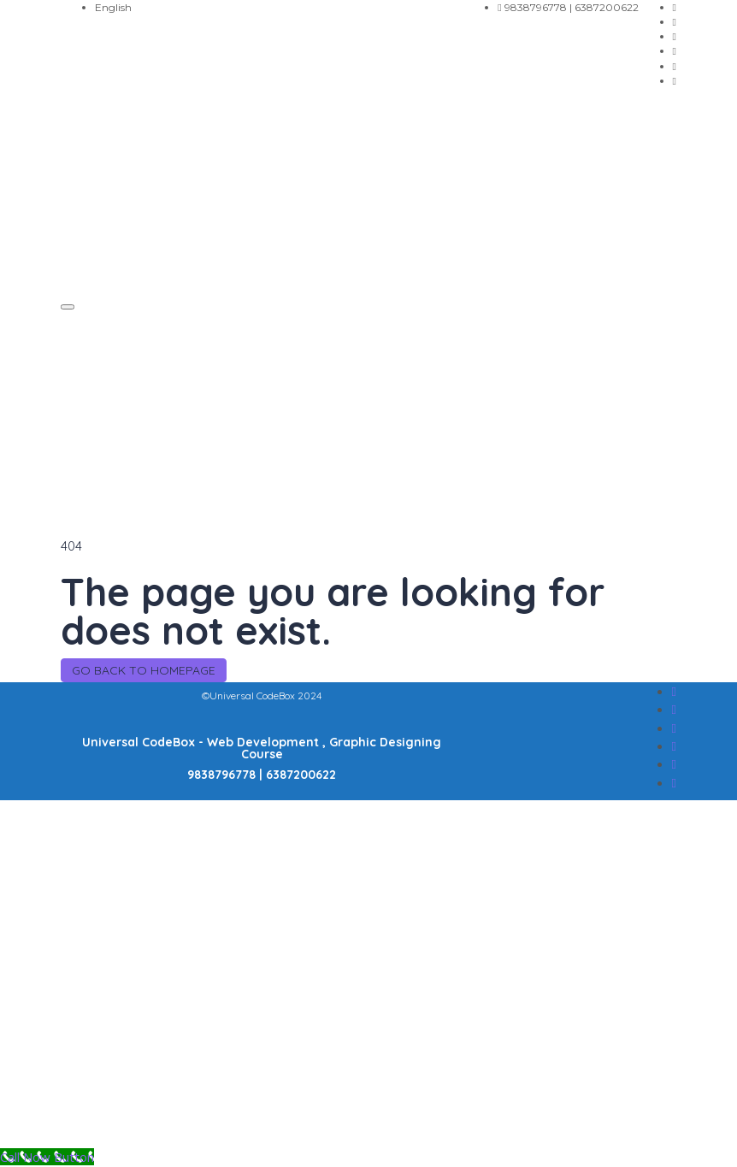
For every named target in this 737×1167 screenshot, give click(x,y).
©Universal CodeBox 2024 (261, 695)
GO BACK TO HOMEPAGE (143, 670)
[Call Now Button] (47, 1156)
